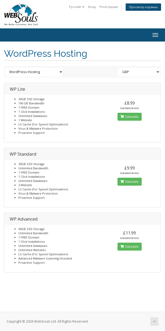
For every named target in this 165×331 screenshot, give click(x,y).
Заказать (129, 116)
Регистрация (108, 7)
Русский (76, 7)
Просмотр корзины (143, 7)
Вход (91, 7)
